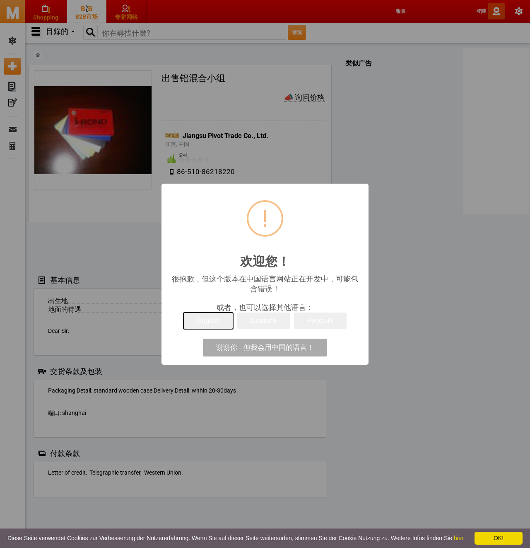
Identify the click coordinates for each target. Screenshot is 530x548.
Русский (320, 321)
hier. (459, 538)
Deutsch (263, 321)
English (208, 321)
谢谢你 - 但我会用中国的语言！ (265, 348)
